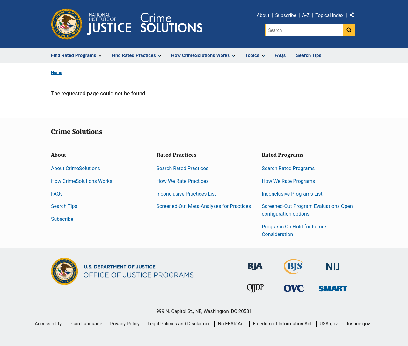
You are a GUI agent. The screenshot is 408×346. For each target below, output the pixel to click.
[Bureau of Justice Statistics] (294, 271)
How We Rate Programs (288, 181)
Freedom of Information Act (282, 324)
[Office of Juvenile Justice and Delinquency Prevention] (255, 290)
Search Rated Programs (288, 168)
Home (56, 72)
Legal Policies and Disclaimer (179, 324)
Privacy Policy (125, 324)
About (263, 15)
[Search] (304, 30)
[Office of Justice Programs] (66, 24)
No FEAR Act (231, 324)
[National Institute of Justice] (332, 264)
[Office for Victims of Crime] (294, 288)
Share (354, 16)
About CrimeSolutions (75, 168)
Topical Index (329, 15)
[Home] (144, 24)
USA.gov (329, 324)
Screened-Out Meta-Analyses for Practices (204, 206)
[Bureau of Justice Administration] (255, 263)
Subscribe (285, 15)
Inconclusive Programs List (292, 194)
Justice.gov (358, 324)
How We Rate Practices (183, 181)
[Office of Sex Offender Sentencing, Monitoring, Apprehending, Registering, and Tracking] (333, 287)
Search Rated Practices (182, 168)
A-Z (306, 15)
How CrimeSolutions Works (81, 181)
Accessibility (48, 324)
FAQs (57, 194)
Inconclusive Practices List (186, 194)
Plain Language (85, 324)
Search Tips (64, 206)
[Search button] (349, 30)
